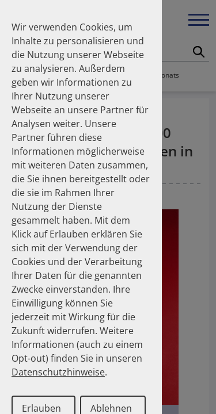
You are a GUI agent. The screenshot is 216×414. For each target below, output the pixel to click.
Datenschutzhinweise (58, 372)
